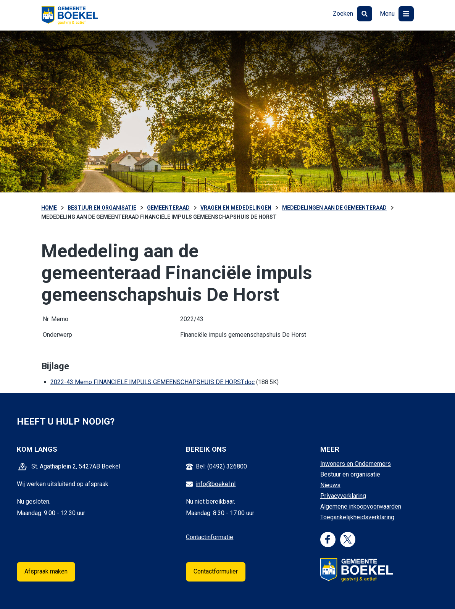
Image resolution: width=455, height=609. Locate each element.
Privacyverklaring (343, 495)
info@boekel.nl (216, 484)
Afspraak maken (46, 571)
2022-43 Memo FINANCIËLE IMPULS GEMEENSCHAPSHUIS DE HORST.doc (152, 382)
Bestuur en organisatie (350, 474)
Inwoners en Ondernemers (355, 463)
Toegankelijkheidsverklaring (357, 517)
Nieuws (330, 485)
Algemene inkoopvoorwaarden (360, 506)
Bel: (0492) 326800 (221, 466)
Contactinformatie (209, 537)
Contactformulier (216, 571)
